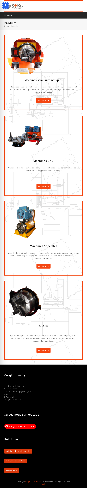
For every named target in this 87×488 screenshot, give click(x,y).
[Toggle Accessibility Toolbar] (5, 5)
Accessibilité (11, 470)
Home (6, 26)
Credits (44, 484)
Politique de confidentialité (18, 451)
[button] (8, 15)
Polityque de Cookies (15, 461)
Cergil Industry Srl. (33, 481)
